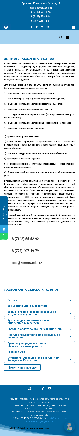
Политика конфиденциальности (39, 421)
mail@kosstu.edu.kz (57, 418)
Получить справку (22, 367)
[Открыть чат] (69, 426)
